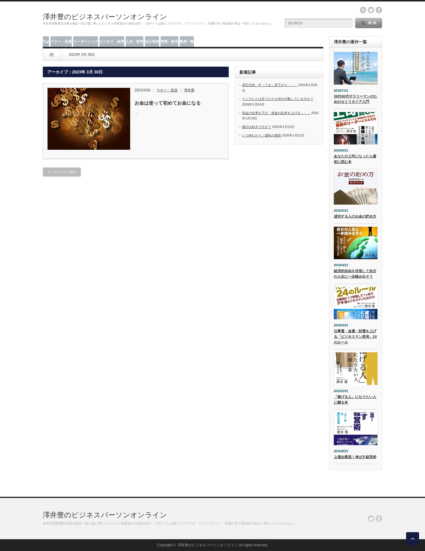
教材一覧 (187, 42)
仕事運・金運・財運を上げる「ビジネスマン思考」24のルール (355, 336)
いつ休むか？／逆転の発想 (261, 135)
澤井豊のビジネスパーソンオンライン (105, 17)
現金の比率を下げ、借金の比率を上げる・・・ (276, 113)
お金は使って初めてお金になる (168, 103)
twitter (371, 10)
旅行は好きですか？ (256, 127)
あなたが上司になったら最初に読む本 (355, 159)
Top (46, 42)
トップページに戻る (61, 172)
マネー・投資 (61, 42)
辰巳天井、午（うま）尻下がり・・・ (269, 85)
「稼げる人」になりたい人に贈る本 (355, 399)
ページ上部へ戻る (412, 538)
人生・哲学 (134, 42)
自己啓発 (152, 42)
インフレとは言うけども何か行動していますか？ (277, 99)
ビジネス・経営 (111, 42)
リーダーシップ (85, 42)
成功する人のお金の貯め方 (355, 216)
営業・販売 (169, 42)
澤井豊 (189, 90)
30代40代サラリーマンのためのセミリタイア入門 (355, 99)
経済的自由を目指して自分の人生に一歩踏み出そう (355, 274)
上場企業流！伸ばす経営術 (355, 457)
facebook (379, 10)
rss (363, 10)
